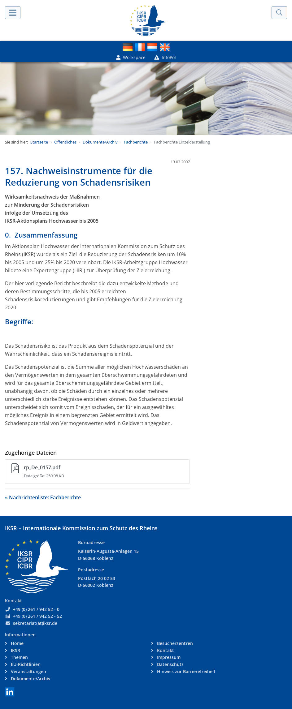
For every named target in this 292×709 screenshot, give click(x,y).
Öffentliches (65, 142)
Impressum (168, 657)
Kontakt (165, 650)
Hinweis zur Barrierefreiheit (186, 671)
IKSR (15, 650)
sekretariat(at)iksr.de (35, 623)
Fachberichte (136, 142)
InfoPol (165, 57)
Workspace (131, 57)
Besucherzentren (174, 643)
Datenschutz (170, 664)
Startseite (39, 142)
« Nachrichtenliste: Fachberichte (43, 497)
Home (17, 643)
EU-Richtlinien (25, 664)
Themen (19, 657)
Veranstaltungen (28, 671)
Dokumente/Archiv (100, 142)
